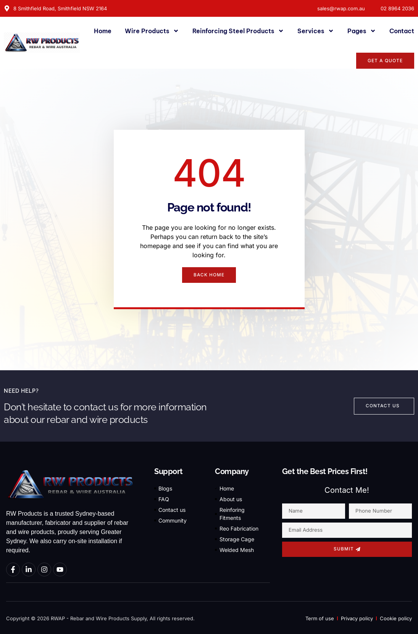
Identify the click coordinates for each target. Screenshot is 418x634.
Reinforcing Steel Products (238, 31)
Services (315, 31)
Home (102, 31)
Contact (401, 31)
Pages (361, 31)
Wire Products (152, 31)
